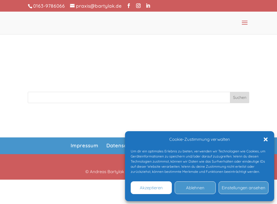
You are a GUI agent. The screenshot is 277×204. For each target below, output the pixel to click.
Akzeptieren (151, 187)
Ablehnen (195, 187)
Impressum (84, 145)
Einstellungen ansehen (243, 187)
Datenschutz (122, 145)
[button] (265, 139)
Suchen (239, 97)
